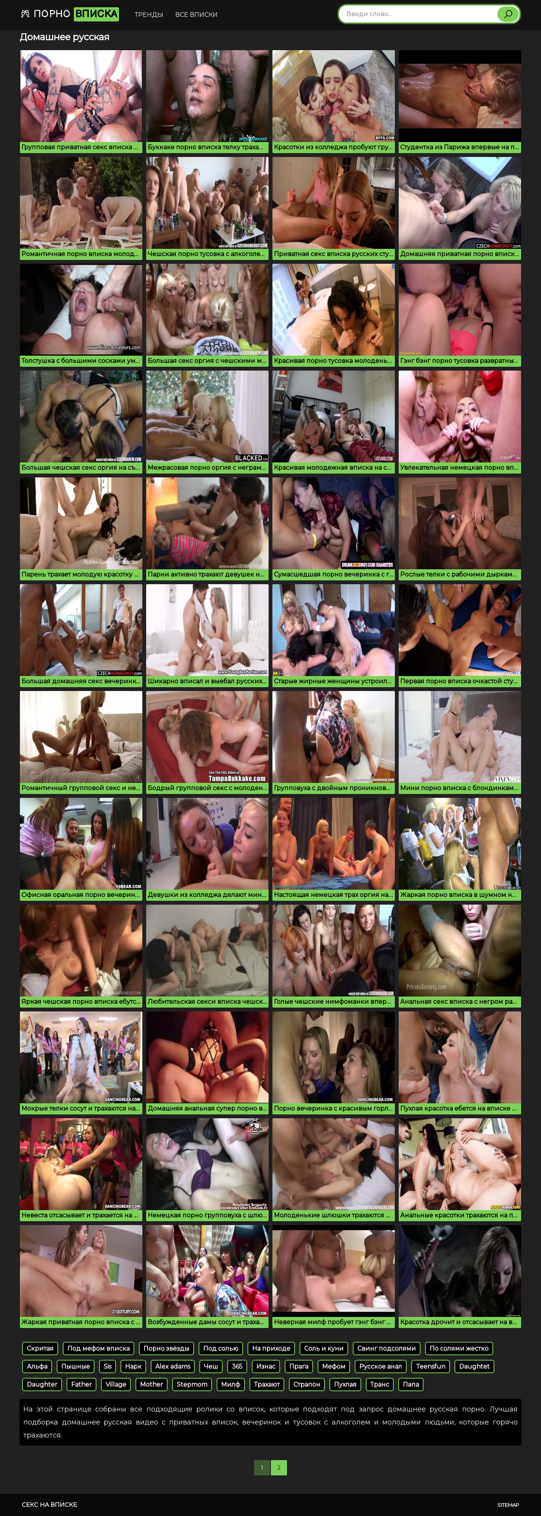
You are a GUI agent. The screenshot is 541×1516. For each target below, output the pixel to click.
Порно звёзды (166, 1348)
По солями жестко (459, 1348)
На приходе (271, 1348)
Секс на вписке (49, 1504)
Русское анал (380, 1366)
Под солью (220, 1348)
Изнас (265, 1366)
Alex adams (172, 1366)
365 (237, 1366)
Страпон (306, 1384)
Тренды (149, 14)
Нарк (133, 1366)
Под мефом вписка (98, 1348)
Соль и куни (324, 1348)
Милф (230, 1384)
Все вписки (196, 14)
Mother (151, 1384)
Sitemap (508, 1505)
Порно (69, 14)
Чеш (211, 1366)
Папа (411, 1384)
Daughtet (474, 1366)
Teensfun (430, 1366)
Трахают (267, 1384)
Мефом (333, 1366)
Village (116, 1384)
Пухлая (345, 1384)
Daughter (42, 1384)
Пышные (75, 1366)
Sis (107, 1366)
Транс (379, 1384)
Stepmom (192, 1384)
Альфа (37, 1366)
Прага (298, 1366)
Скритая (40, 1348)
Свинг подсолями (386, 1348)
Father (81, 1384)
